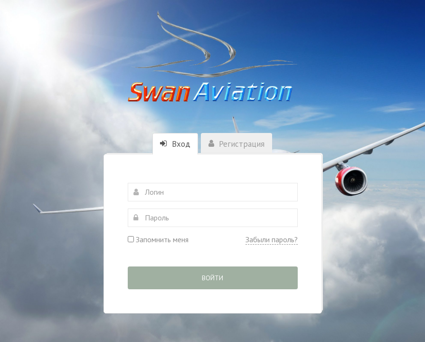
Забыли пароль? (272, 239)
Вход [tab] (175, 144)
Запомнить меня (158, 239)
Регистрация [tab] (236, 144)
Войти (212, 278)
